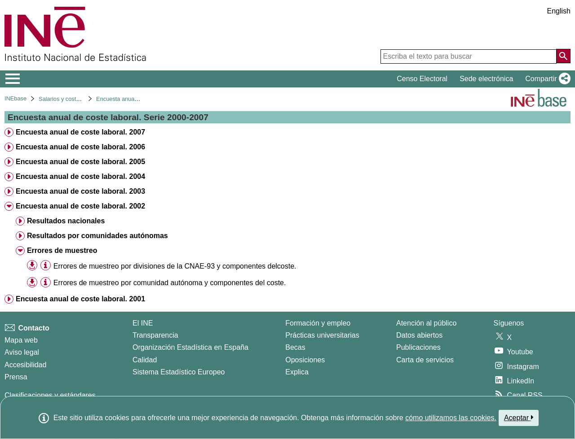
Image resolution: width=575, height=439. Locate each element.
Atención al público (426, 323)
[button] (546, 79)
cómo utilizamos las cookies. (450, 418)
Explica (297, 372)
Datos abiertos (419, 335)
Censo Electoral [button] (422, 79)
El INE (143, 323)
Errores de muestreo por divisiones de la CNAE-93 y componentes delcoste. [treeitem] (174, 266)
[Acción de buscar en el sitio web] (563, 56)
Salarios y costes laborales (73, 99)
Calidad (145, 360)
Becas (295, 347)
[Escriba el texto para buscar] (468, 56)
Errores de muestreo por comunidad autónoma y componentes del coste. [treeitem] (169, 283)
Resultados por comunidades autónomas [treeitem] (97, 235)
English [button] (559, 11)
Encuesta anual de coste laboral (137, 99)
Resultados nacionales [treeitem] (66, 221)
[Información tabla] (45, 265)
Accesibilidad (25, 365)
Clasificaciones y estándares (50, 395)
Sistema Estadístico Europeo (179, 372)
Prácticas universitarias (322, 335)
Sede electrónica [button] (486, 79)
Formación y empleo (317, 323)
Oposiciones (305, 360)
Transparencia (155, 335)
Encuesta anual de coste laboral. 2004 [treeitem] (80, 176)
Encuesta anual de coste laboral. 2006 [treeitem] (80, 147)
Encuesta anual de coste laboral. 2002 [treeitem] (80, 206)
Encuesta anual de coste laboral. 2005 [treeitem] (80, 161)
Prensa (15, 377)
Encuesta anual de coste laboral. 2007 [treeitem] (80, 132)
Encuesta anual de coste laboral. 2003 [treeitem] (80, 191)
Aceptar (518, 417)
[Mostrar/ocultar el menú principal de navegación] (12, 79)
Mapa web (21, 340)
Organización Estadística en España (190, 347)
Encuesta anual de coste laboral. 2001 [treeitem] (80, 299)
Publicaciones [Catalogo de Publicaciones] (418, 347)
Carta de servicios (425, 360)
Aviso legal (21, 352)
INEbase (15, 98)
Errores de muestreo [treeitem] (62, 250)
